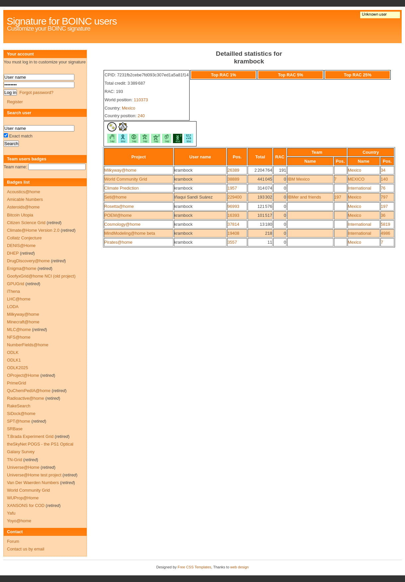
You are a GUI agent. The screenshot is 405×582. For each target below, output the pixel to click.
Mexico (128, 108)
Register (15, 101)
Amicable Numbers (25, 199)
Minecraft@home (23, 321)
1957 (232, 188)
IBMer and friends (304, 197)
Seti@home (115, 197)
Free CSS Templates (194, 567)
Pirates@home (118, 242)
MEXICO (356, 179)
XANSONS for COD (25, 505)
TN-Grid (14, 459)
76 (383, 188)
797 (384, 197)
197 (337, 197)
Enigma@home (21, 268)
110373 (141, 99)
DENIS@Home (21, 245)
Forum (13, 541)
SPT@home (18, 421)
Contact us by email (25, 548)
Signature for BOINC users (62, 21)
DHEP (13, 253)
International (359, 188)
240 (141, 115)
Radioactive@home (25, 398)
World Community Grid (125, 179)
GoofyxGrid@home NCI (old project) (41, 276)
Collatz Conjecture (24, 237)
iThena (13, 291)
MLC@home (19, 329)
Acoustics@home (23, 191)
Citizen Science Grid (26, 222)
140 (384, 179)
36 (383, 215)
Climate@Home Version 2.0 (33, 230)
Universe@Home (23, 467)
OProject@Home (23, 375)
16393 (233, 215)
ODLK (13, 352)
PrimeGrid (16, 382)
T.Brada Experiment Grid (30, 436)
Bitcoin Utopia (20, 214)
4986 (385, 233)
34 (383, 170)
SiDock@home (21, 413)
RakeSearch (18, 405)
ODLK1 (14, 360)
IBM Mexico (298, 179)
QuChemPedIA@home (28, 390)
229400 (234, 197)
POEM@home (118, 215)
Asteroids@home (23, 207)
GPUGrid (15, 283)
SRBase (15, 428)
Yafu (11, 513)
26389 (233, 170)
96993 (233, 206)
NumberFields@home (27, 344)
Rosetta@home (119, 206)
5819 (385, 224)
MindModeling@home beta (129, 233)
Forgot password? (36, 92)
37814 (233, 224)
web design (239, 567)
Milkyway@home (120, 170)
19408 (233, 233)
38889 (233, 179)
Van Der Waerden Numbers (33, 482)
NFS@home (19, 337)
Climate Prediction (121, 188)
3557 (232, 242)
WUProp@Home (23, 497)
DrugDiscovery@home (28, 260)
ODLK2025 (17, 367)
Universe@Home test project (34, 474)
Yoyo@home (19, 520)
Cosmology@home (122, 224)
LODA (13, 306)
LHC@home (19, 298)
